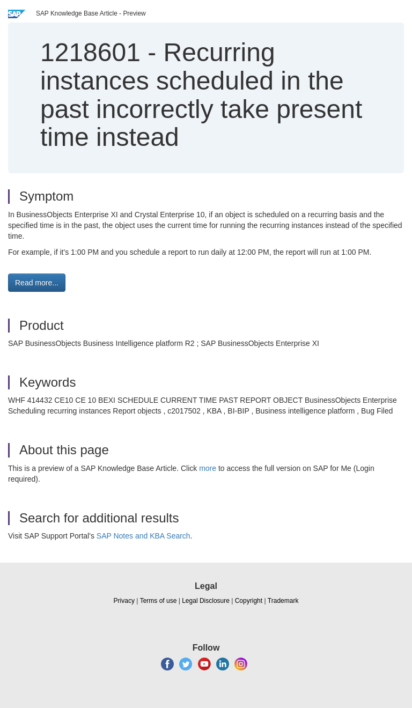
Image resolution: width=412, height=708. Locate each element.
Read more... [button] (36, 282)
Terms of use (158, 600)
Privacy (124, 600)
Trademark (283, 600)
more (207, 468)
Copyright (248, 600)
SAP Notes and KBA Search (143, 536)
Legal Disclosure (206, 600)
